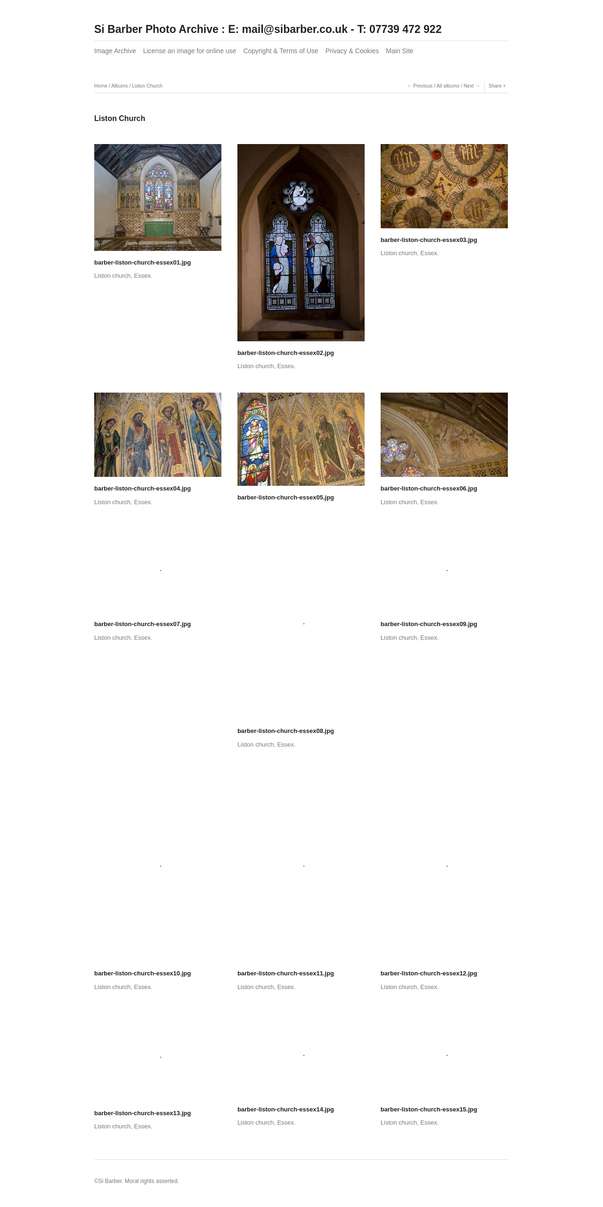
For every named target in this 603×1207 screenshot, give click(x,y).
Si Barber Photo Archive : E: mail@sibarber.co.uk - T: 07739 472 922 (267, 29)
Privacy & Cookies (352, 51)
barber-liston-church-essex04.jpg (142, 488)
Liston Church (147, 86)
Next (469, 86)
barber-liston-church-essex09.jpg (429, 624)
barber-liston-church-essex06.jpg (429, 488)
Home (100, 86)
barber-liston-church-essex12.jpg (429, 973)
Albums (119, 86)
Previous (422, 86)
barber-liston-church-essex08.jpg (285, 730)
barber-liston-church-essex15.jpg (429, 1109)
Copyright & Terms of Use (280, 51)
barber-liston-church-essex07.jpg (142, 624)
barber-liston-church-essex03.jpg (429, 239)
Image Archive (115, 51)
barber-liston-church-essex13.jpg (142, 1113)
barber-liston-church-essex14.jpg (285, 1109)
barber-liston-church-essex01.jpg (142, 262)
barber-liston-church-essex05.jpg (285, 497)
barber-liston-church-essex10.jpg (142, 973)
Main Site (399, 51)
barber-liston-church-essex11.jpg (285, 973)
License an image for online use (189, 51)
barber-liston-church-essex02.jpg (285, 352)
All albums (448, 86)
